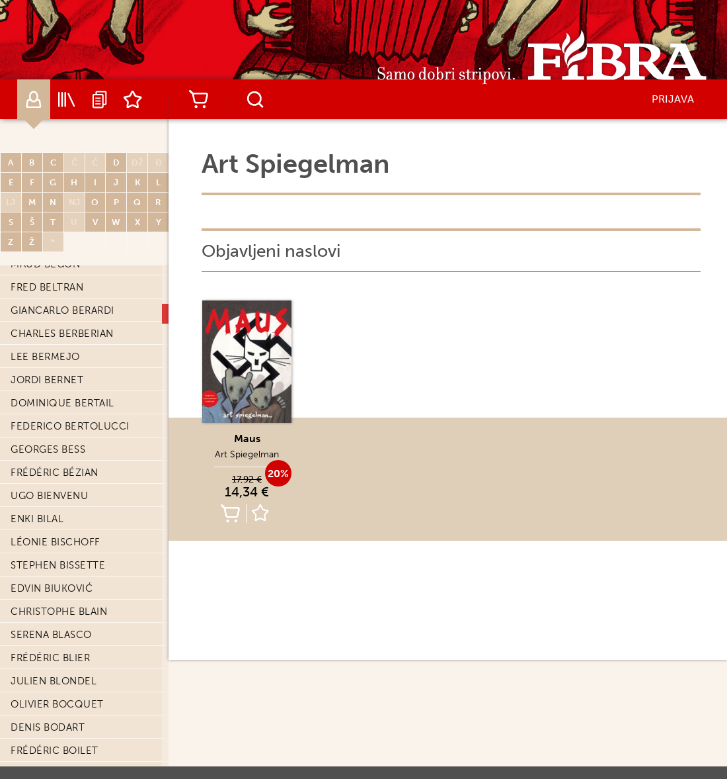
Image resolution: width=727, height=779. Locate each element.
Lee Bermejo (45, 357)
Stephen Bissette (58, 565)
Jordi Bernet (47, 380)
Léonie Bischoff (55, 542)
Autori (33, 99)
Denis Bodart (48, 727)
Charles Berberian (62, 334)
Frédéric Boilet (54, 750)
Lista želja (132, 99)
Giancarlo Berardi (62, 310)
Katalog (66, 99)
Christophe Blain (59, 612)
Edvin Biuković (52, 588)
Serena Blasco (51, 635)
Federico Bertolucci (70, 426)
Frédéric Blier (50, 658)
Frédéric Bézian (54, 473)
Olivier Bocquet (57, 704)
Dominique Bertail (62, 403)
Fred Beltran (47, 287)
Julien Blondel (53, 681)
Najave (99, 99)
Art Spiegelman (247, 454)
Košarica (198, 99)
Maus (247, 438)
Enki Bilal (37, 519)
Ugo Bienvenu (49, 496)
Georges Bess (48, 449)
